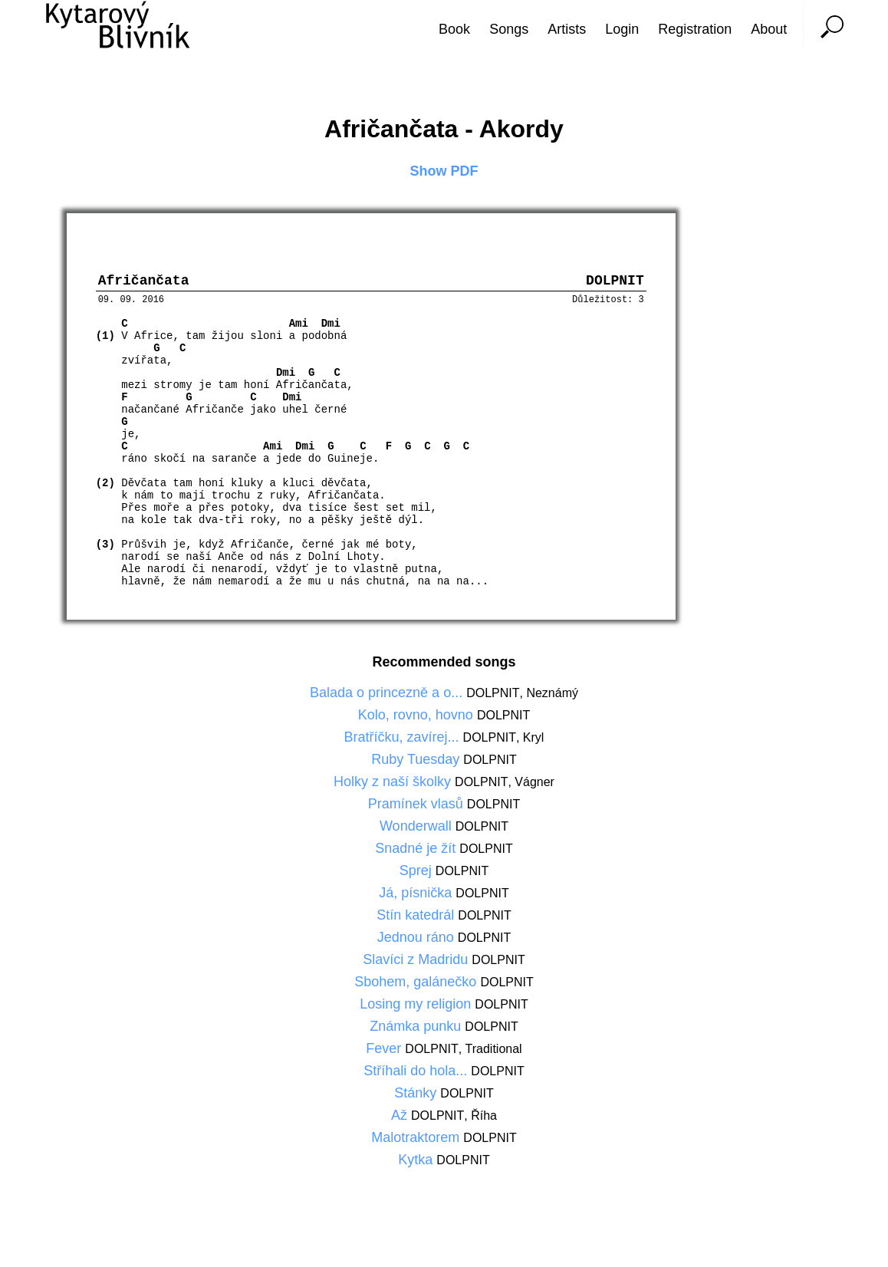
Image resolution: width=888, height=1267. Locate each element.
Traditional (493, 1052)
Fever (385, 1052)
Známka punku (417, 1030)
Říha (484, 1119)
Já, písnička (417, 896)
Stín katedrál (417, 918)
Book (454, 29)
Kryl (533, 741)
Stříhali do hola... (417, 1074)
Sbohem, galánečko (417, 985)
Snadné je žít (417, 852)
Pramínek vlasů (417, 807)
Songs (508, 29)
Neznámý (552, 696)
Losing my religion (417, 1007)
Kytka (417, 1163)
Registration (695, 29)
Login (622, 29)
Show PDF (443, 171)
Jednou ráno (417, 941)
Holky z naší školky (394, 785)
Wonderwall (418, 830)
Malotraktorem (417, 1141)
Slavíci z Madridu (417, 963)
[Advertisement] (830, 633)
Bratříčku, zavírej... (403, 741)
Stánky (417, 1096)
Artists (567, 29)
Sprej (418, 874)
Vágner (534, 785)
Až (401, 1119)
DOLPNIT (492, 696)
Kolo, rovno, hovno (417, 718)
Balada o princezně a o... (388, 696)
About (769, 29)
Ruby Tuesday (417, 763)
